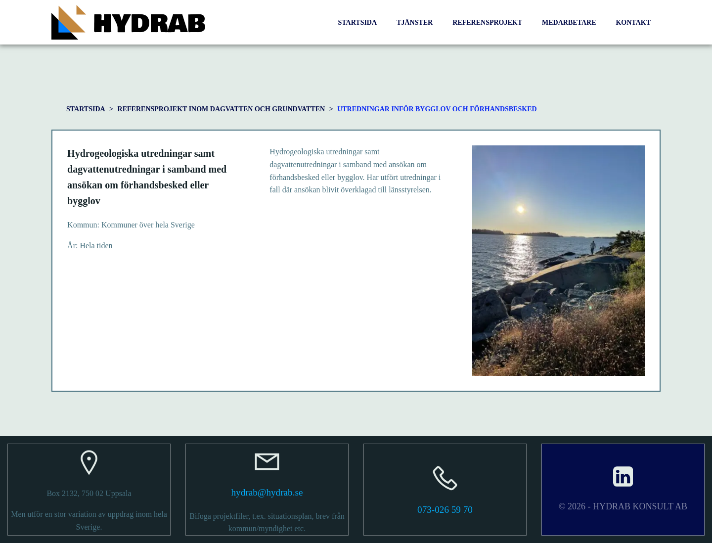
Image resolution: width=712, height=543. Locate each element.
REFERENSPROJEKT (487, 22)
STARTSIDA (357, 22)
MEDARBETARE (569, 22)
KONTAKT (633, 22)
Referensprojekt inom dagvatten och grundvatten (221, 109)
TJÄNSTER (415, 22)
